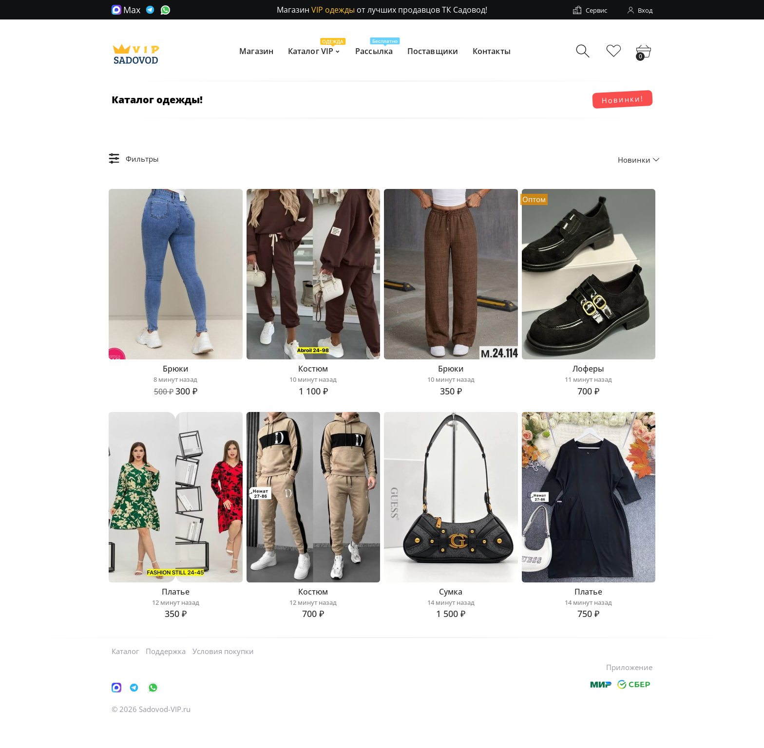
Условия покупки (223, 674)
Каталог (125, 674)
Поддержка (166, 674)
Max (126, 10)
